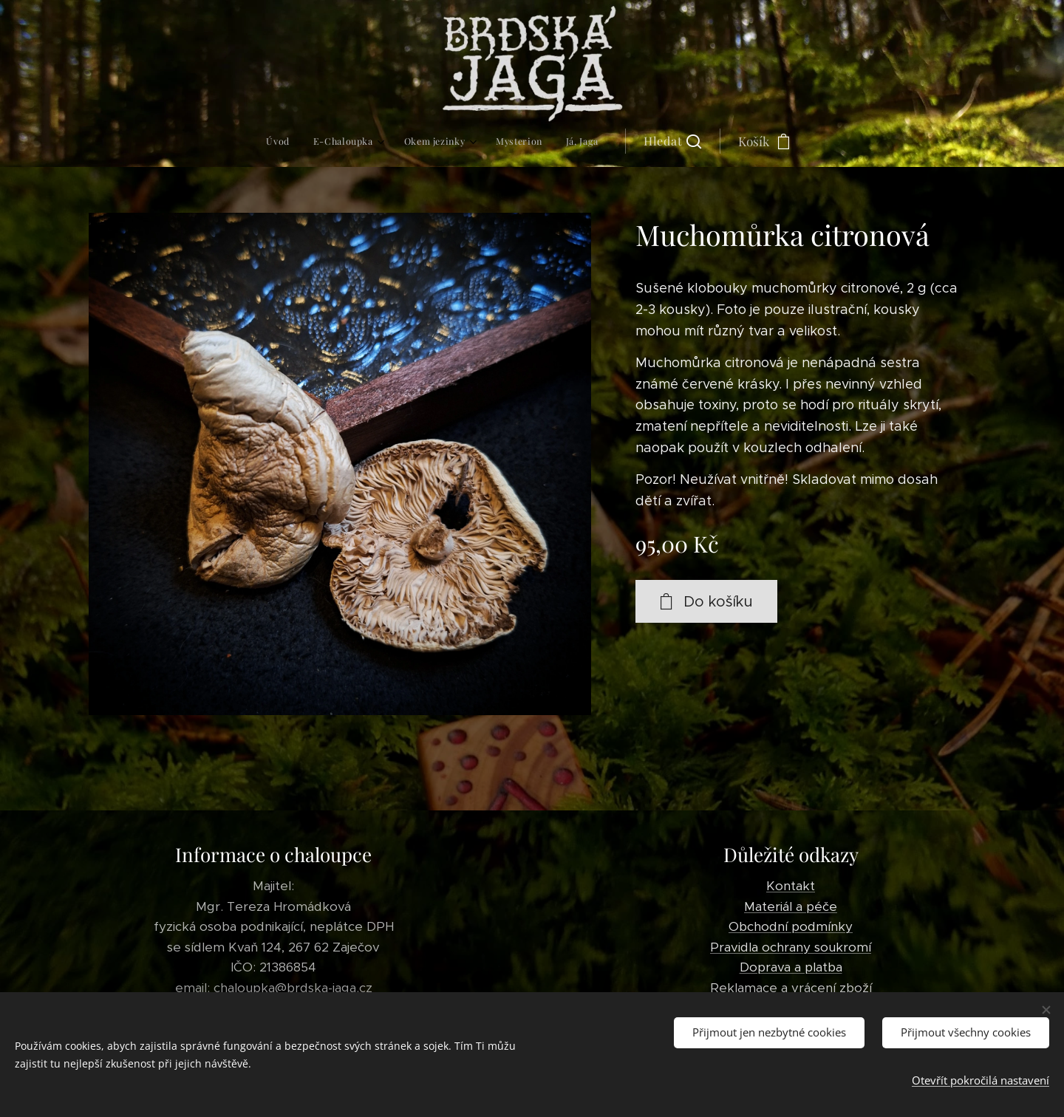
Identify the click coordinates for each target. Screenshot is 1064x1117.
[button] (561, 141)
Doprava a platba (791, 967)
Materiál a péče (790, 906)
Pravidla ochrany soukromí (790, 946)
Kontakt (790, 886)
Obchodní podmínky (791, 926)
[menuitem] (383, 141)
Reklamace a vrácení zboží (791, 987)
